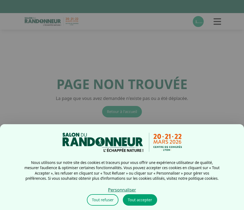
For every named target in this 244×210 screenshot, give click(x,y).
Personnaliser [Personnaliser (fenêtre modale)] (122, 190)
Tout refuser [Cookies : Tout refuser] (103, 199)
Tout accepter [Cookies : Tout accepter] (140, 199)
